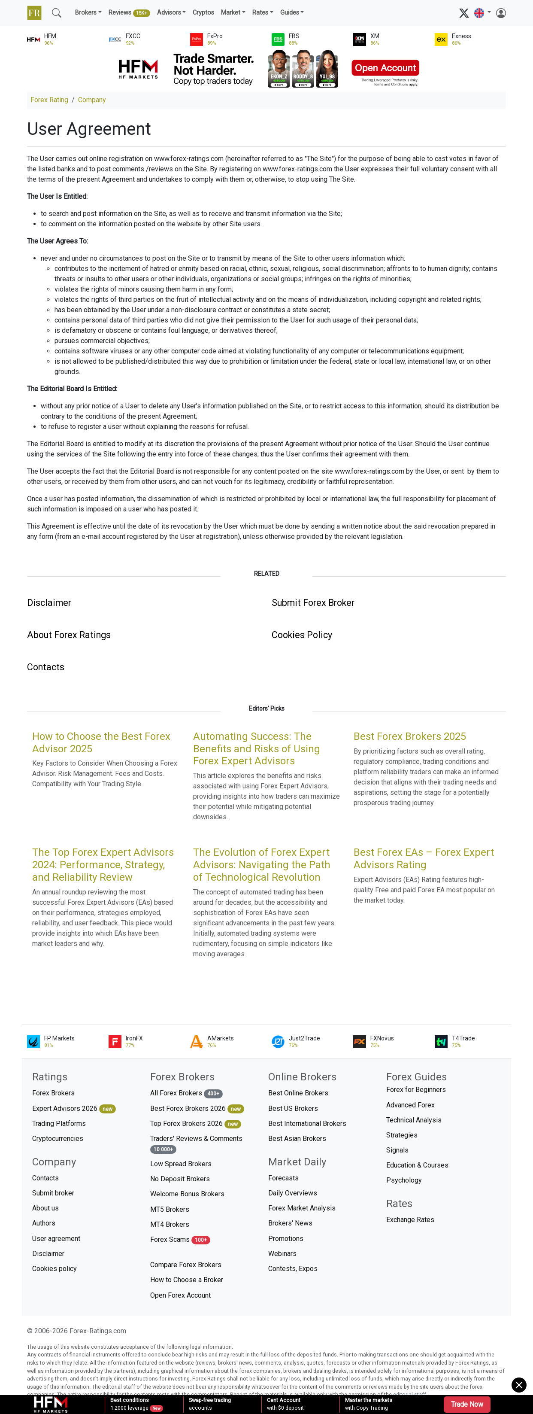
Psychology (404, 1180)
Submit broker (53, 1193)
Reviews (129, 13)
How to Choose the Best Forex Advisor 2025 (101, 742)
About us (45, 1208)
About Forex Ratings (69, 634)
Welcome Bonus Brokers (187, 1194)
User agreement (56, 1239)
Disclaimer (49, 602)
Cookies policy (54, 1269)
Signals (397, 1150)
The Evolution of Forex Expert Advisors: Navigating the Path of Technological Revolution (261, 864)
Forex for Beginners (416, 1090)
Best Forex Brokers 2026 (197, 1108)
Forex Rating (49, 100)
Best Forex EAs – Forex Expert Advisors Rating (424, 858)
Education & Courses (417, 1165)
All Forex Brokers (186, 1093)
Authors (43, 1223)
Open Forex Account (180, 1295)
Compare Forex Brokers (185, 1265)
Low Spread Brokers (181, 1164)
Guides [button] (289, 12)
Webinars (282, 1254)
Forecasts (283, 1178)
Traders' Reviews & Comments (196, 1144)
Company (92, 100)
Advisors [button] (169, 12)
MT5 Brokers (169, 1209)
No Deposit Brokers (180, 1179)
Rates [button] (260, 12)
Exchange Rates (410, 1220)
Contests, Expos (293, 1269)
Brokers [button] (86, 12)
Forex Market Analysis (302, 1208)
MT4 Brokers (169, 1224)
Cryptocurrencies (57, 1138)
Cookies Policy (302, 634)
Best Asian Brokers (297, 1138)
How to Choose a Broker (186, 1280)
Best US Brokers (293, 1108)
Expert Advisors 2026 (74, 1108)
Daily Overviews (292, 1193)
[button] (482, 13)
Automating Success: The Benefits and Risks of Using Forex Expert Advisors (256, 748)
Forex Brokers (53, 1093)
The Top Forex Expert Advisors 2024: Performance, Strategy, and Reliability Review (103, 864)
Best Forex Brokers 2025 (410, 736)
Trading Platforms (59, 1123)
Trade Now (467, 1404)
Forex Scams (180, 1239)
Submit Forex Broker (313, 602)
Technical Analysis (414, 1120)
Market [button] (230, 12)
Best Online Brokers (298, 1093)
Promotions (285, 1239)
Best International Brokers (307, 1123)
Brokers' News (290, 1223)
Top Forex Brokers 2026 (195, 1123)
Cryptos (203, 12)
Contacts (45, 667)
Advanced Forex (410, 1105)
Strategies (402, 1135)
